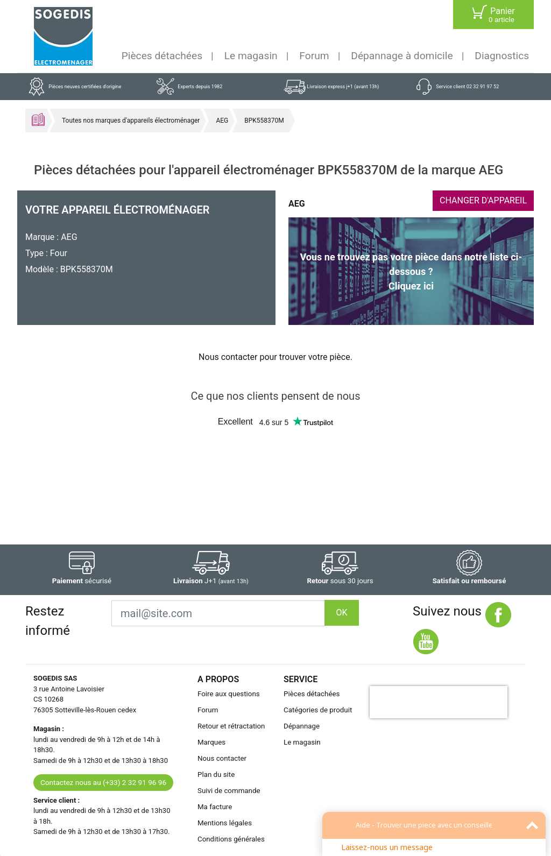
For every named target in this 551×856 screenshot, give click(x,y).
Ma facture (214, 807)
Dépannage (302, 726)
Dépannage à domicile (402, 55)
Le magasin (251, 55)
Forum (314, 55)
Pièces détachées (162, 55)
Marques (211, 742)
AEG (222, 120)
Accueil (38, 119)
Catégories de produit (318, 710)
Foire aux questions (228, 694)
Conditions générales (231, 839)
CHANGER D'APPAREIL (483, 200)
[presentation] (438, 702)
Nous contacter (221, 758)
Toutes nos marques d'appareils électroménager (131, 120)
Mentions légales (224, 823)
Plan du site (216, 774)
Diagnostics (502, 55)
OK (341, 612)
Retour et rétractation (231, 726)
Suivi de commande (228, 791)
